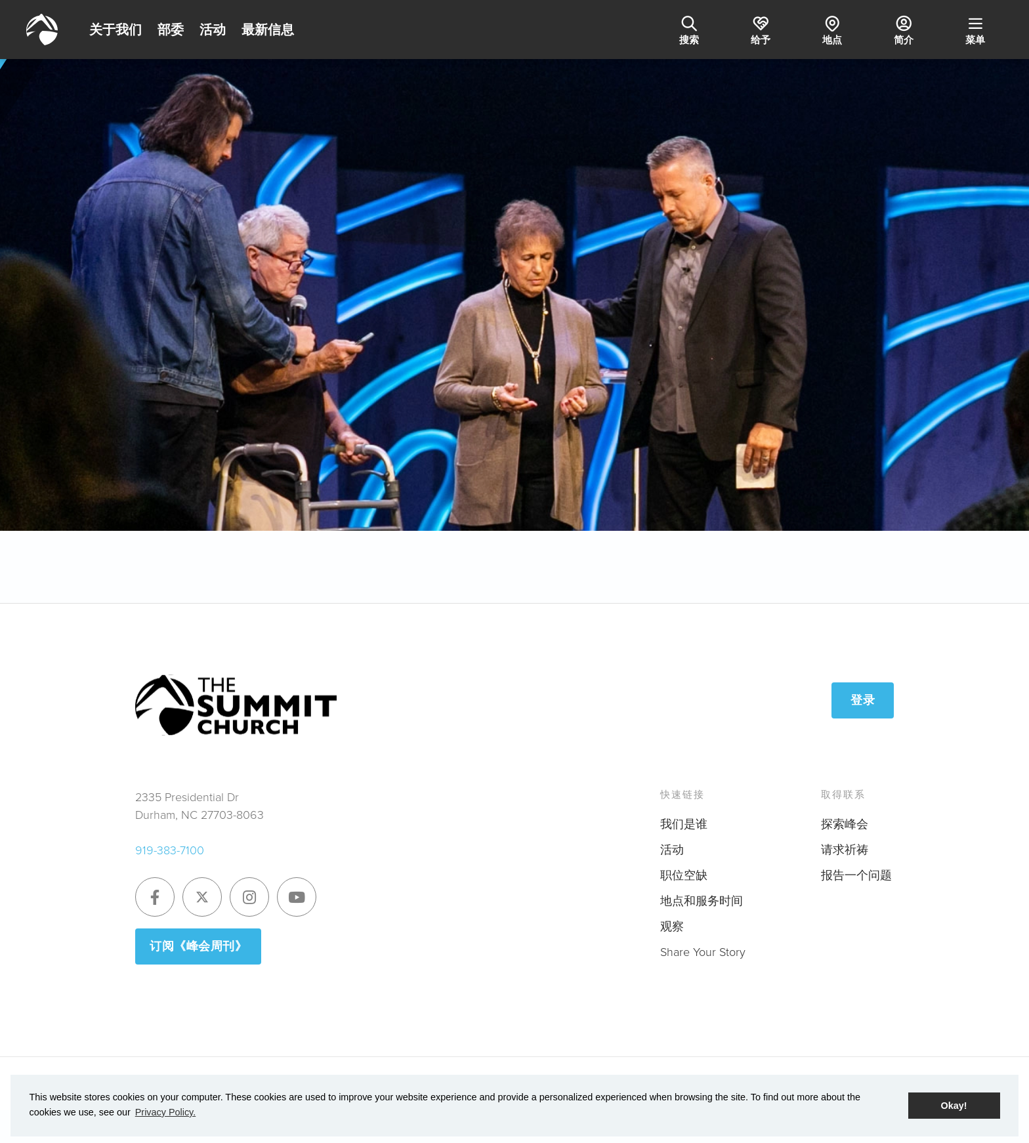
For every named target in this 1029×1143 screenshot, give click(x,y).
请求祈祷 (844, 849)
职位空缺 (683, 875)
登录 (862, 700)
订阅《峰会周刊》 (198, 946)
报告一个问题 (856, 875)
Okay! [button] (954, 1105)
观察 (672, 926)
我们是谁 (683, 824)
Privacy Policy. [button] (165, 1112)
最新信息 (268, 29)
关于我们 (115, 29)
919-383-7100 (169, 850)
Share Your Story (703, 952)
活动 (213, 29)
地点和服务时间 (701, 900)
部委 (171, 29)
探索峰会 (844, 824)
